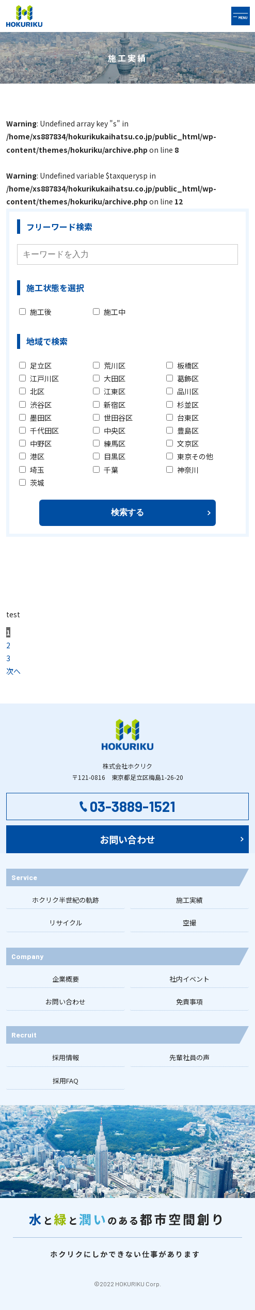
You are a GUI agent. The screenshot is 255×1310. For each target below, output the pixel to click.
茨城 (31, 482)
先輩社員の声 (189, 1057)
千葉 (105, 470)
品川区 (182, 391)
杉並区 (182, 405)
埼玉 (31, 470)
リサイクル (66, 923)
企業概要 (65, 979)
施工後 (35, 312)
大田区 (109, 378)
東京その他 (189, 456)
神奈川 (182, 470)
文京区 (182, 443)
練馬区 (109, 443)
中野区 (35, 443)
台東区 (182, 417)
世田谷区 (113, 417)
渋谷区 (35, 405)
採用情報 (65, 1057)
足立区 (35, 365)
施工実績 (189, 900)
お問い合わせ (65, 1002)
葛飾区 (182, 378)
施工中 (109, 312)
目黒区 (109, 456)
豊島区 (182, 430)
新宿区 (109, 405)
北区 (31, 391)
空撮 (189, 923)
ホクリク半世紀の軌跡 (65, 900)
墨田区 (35, 417)
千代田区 (39, 430)
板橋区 (182, 365)
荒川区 (109, 365)
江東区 (109, 391)
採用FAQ (65, 1080)
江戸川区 (39, 378)
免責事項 (189, 1002)
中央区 (109, 430)
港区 (31, 456)
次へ (13, 671)
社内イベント (189, 979)
